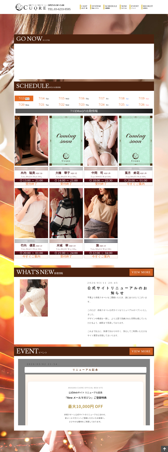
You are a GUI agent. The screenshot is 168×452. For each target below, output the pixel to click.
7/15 (64, 98)
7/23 (84, 104)
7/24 (104, 104)
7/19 (144, 98)
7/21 (44, 104)
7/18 (124, 98)
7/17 (104, 98)
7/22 (64, 104)
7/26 (144, 104)
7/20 (24, 104)
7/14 (44, 98)
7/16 (84, 98)
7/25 (124, 104)
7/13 (24, 98)
